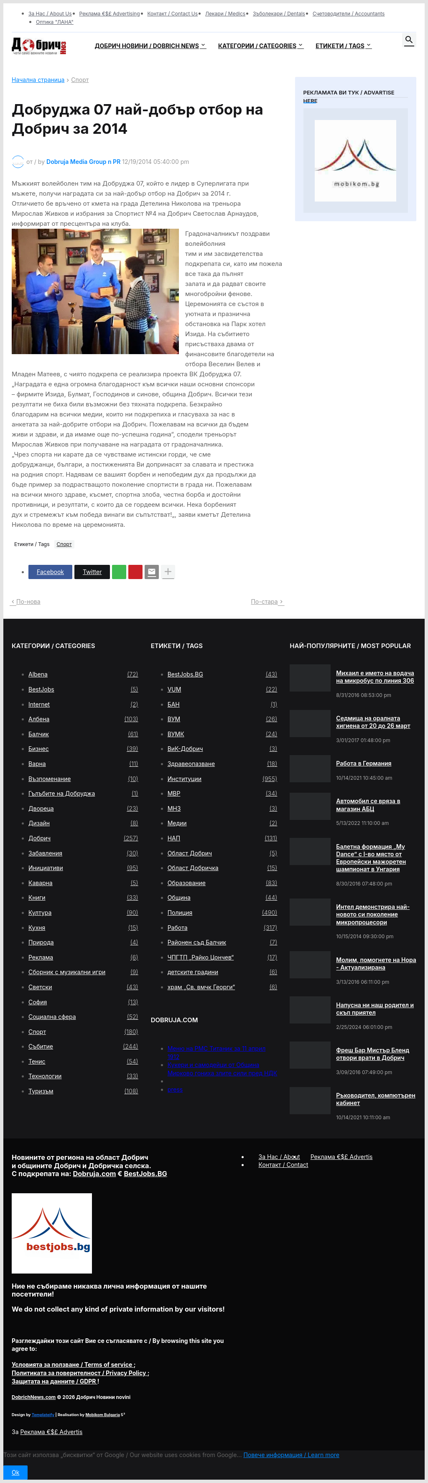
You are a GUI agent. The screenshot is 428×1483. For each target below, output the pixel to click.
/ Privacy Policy (80, 1372)
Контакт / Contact (283, 1164)
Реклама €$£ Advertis (51, 1431)
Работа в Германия (363, 763)
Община (223, 897)
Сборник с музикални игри (83, 972)
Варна (83, 764)
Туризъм (83, 1091)
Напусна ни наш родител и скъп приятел (375, 1008)
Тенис (83, 1061)
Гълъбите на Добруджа (83, 793)
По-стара (264, 601)
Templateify (43, 1414)
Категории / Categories (257, 45)
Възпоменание (83, 779)
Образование (223, 883)
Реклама (83, 957)
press (175, 1089)
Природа (83, 942)
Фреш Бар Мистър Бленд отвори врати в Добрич (372, 1054)
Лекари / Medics (225, 13)
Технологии (83, 1076)
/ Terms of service (73, 1364)
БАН (223, 704)
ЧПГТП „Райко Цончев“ (223, 957)
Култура (83, 913)
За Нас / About (279, 1156)
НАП (223, 838)
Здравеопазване (223, 764)
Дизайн (83, 823)
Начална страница (38, 80)
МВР (223, 793)
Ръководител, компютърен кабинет (375, 1099)
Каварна (83, 883)
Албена (83, 719)
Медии (223, 823)
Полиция (223, 913)
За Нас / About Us (50, 13)
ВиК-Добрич (223, 749)
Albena (83, 674)
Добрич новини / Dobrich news (146, 45)
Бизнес (83, 749)
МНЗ (223, 808)
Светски (83, 987)
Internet (83, 704)
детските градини (223, 972)
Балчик (83, 734)
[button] (409, 40)
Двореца (83, 808)
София (83, 1002)
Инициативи (83, 868)
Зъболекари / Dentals (279, 13)
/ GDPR (54, 1381)
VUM (223, 689)
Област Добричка (223, 868)
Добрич (83, 838)
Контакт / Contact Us (173, 13)
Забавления (83, 853)
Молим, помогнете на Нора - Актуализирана (376, 963)
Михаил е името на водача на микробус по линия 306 (375, 676)
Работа (223, 928)
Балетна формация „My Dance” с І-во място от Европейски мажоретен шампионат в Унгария (371, 858)
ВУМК (223, 734)
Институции (223, 779)
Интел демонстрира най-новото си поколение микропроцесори (373, 914)
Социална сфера (83, 1017)
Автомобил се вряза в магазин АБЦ (368, 804)
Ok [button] (15, 1472)
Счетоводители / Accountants (349, 13)
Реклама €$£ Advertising (109, 13)
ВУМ (223, 719)
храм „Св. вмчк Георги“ (223, 987)
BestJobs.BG (223, 674)
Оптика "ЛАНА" (55, 22)
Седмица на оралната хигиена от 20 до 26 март (373, 722)
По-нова (28, 601)
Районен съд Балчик (223, 942)
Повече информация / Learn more (291, 1454)
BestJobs (83, 689)
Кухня (83, 928)
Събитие (83, 1046)
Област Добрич (223, 853)
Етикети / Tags (340, 45)
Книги (83, 897)
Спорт (80, 80)
